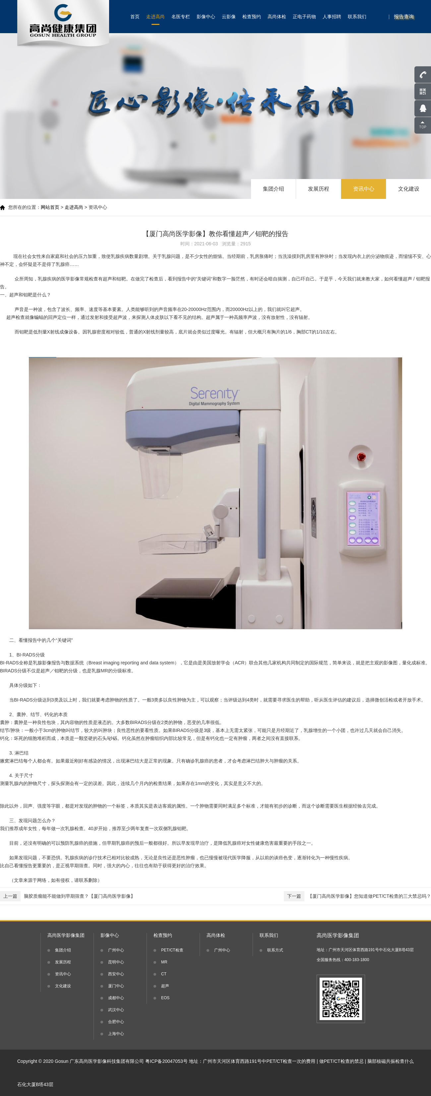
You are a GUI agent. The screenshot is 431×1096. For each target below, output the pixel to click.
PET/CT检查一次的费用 (291, 1061)
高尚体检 (277, 16)
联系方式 (275, 950)
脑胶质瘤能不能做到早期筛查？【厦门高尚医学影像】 (67, 896)
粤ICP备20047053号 (166, 1061)
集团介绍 (273, 189)
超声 (165, 986)
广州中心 (116, 950)
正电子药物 (304, 16)
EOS (165, 998)
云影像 (229, 16)
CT (163, 974)
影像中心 (206, 16)
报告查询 (404, 16)
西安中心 (116, 974)
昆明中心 (116, 962)
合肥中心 (116, 1021)
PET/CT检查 (172, 950)
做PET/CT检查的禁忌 (341, 1061)
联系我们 (357, 16)
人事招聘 (332, 16)
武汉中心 (116, 1009)
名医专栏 (180, 16)
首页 (135, 16)
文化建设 (408, 189)
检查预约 (251, 16)
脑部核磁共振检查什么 (390, 1061)
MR (164, 962)
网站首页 (50, 207)
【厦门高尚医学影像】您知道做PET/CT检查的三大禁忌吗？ (357, 896)
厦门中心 (116, 986)
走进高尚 (155, 16)
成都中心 (116, 998)
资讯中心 (363, 189)
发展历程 (318, 189)
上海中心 (116, 1033)
